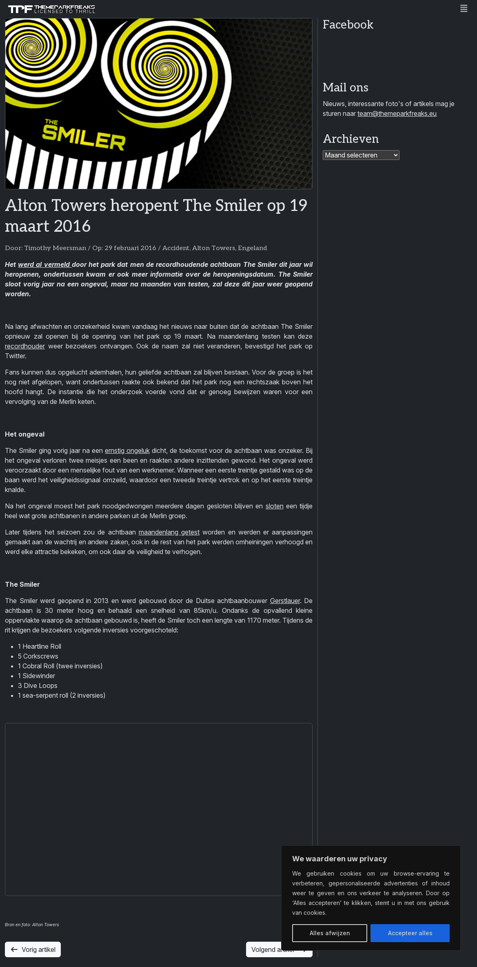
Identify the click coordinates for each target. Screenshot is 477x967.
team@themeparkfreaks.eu (397, 113)
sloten (275, 506)
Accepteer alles (410, 932)
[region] (371, 898)
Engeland (252, 248)
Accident (175, 248)
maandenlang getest (169, 532)
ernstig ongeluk (127, 450)
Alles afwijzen (330, 932)
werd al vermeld (45, 264)
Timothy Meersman (55, 248)
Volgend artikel (279, 949)
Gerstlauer (285, 601)
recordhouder (25, 346)
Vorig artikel (32, 949)
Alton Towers (213, 248)
